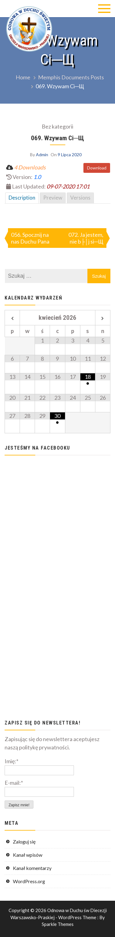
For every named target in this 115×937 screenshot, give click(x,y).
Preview (52, 197)
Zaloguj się (24, 841)
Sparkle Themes (58, 924)
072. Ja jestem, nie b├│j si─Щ (85, 238)
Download (96, 167)
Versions (80, 197)
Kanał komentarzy (32, 868)
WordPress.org (29, 881)
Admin (42, 154)
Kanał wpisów (27, 855)
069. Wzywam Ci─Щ (57, 138)
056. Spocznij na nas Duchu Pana (30, 238)
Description (22, 197)
